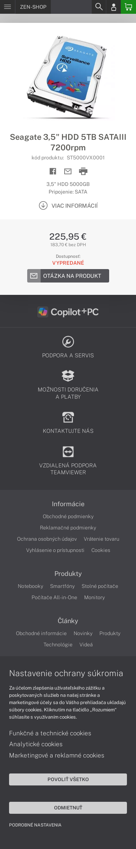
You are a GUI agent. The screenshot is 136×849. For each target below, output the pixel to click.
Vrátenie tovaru (101, 539)
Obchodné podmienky (68, 516)
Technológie (58, 644)
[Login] (113, 7)
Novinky (83, 633)
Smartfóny (62, 586)
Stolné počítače (100, 586)
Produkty (68, 573)
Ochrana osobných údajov (47, 539)
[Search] (98, 7)
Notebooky (30, 586)
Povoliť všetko (68, 779)
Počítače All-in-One (54, 597)
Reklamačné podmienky (68, 528)
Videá (86, 644)
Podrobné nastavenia (35, 825)
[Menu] (7, 7)
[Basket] (128, 7)
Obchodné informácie (41, 633)
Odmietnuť (68, 808)
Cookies (100, 550)
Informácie (68, 504)
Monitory (94, 597)
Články (68, 621)
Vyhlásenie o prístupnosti (55, 550)
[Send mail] (68, 171)
